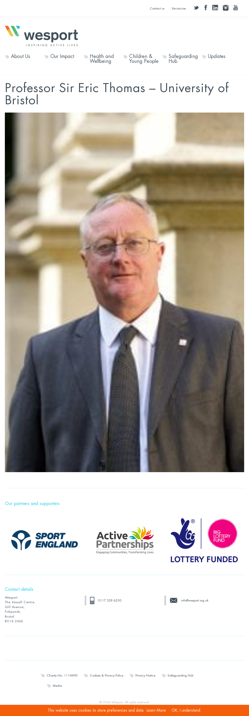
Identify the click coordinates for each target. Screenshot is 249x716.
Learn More (156, 710)
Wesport (44, 35)
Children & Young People (144, 59)
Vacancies (179, 8)
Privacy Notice (145, 675)
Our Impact (62, 56)
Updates (216, 56)
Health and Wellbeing (102, 59)
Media (57, 685)
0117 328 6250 (109, 600)
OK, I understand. (186, 710)
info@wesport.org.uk (194, 600)
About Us (20, 56)
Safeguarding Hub (183, 59)
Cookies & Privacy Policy (106, 675)
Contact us (157, 8)
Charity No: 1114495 (62, 675)
